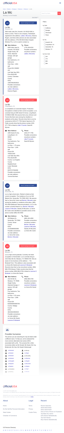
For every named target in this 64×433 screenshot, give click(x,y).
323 (47, 56)
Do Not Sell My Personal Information (14, 409)
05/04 (42, 407)
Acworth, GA (49, 42)
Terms (30, 405)
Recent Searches (46, 405)
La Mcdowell (9, 356)
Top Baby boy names (47, 413)
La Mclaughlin (9, 361)
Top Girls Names (46, 417)
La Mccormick (26, 364)
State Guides (7, 412)
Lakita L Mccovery (26, 35)
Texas (47, 35)
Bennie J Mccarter (27, 200)
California (48, 28)
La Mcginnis (9, 366)
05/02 (49, 407)
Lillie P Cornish (22, 125)
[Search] (49, 13)
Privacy (31, 409)
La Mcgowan (9, 364)
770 (47, 59)
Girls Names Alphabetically (49, 415)
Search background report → (28, 23)
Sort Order (34, 17)
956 (47, 63)
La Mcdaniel (9, 353)
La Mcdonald (9, 350)
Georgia (48, 30)
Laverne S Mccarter (11, 208)
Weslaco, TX (49, 49)
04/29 (49, 409)
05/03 (46, 407)
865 (47, 61)
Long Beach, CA (50, 44)
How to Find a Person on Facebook (51, 411)
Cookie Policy (33, 412)
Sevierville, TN (49, 47)
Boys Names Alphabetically (49, 419)
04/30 (46, 409)
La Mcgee (25, 353)
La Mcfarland (9, 358)
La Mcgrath (25, 361)
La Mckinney (26, 358)
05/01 (42, 409)
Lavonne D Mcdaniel (26, 265)
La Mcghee (25, 366)
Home (5, 405)
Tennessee (48, 32)
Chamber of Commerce (10, 415)
